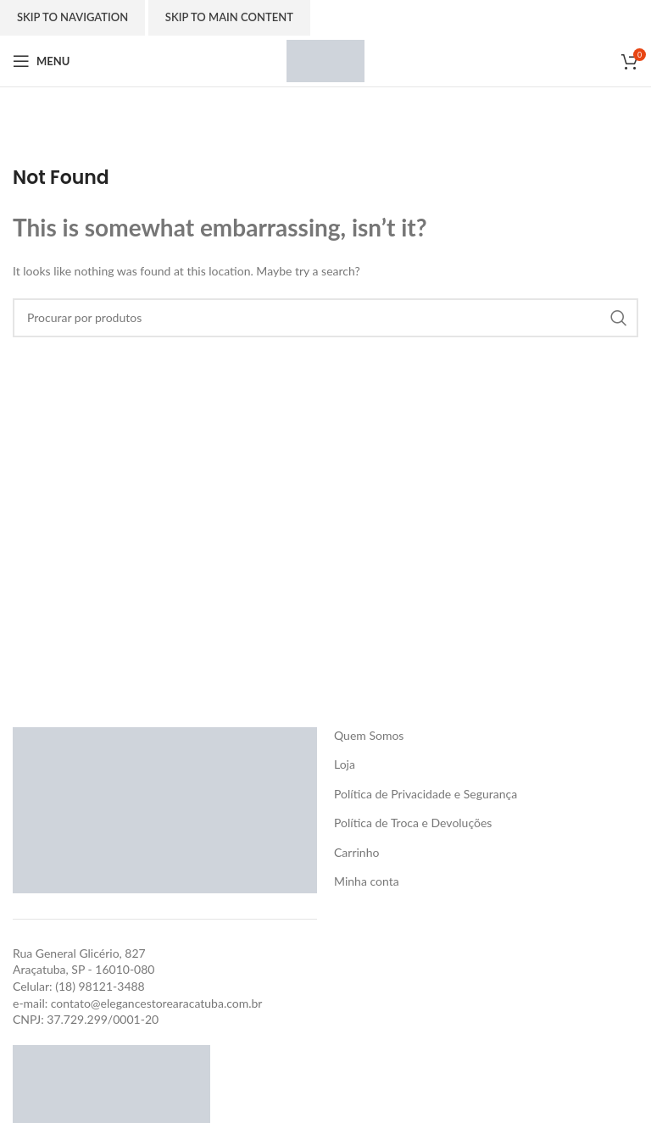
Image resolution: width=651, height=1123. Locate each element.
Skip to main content (229, 17)
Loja (344, 764)
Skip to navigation (72, 17)
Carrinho (356, 852)
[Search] (325, 317)
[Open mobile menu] (41, 61)
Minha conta (366, 881)
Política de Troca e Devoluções (413, 822)
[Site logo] (325, 60)
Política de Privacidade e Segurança (425, 794)
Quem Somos (368, 735)
